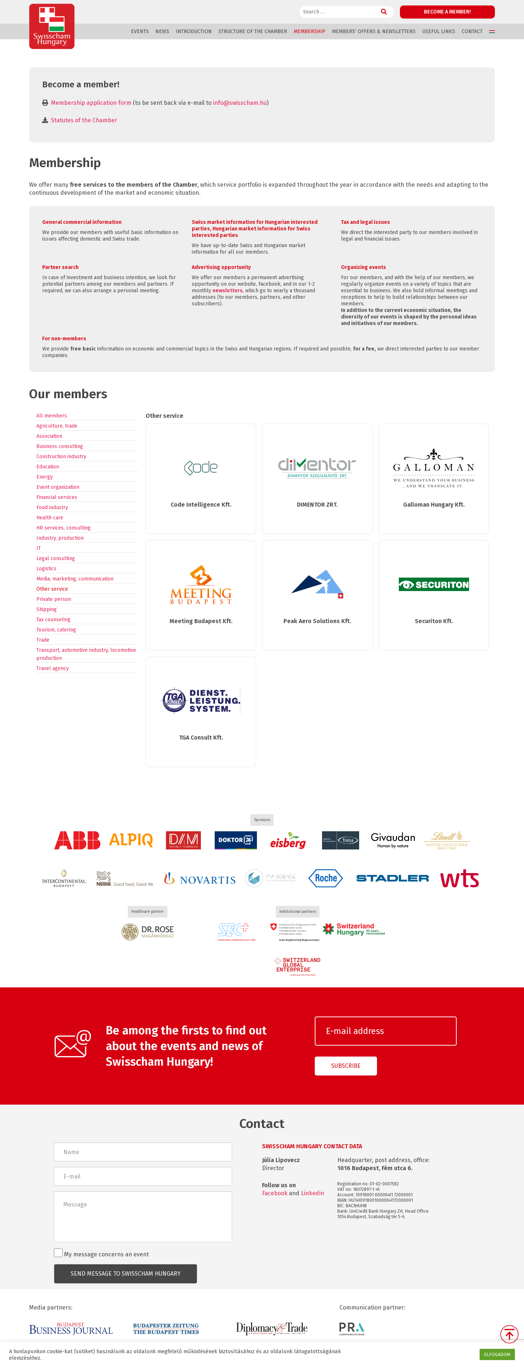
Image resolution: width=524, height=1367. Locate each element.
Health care (49, 518)
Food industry (52, 507)
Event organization (57, 487)
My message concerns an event (101, 1253)
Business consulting (59, 446)
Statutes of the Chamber (84, 120)
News (162, 31)
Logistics (46, 569)
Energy (44, 477)
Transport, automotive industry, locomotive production (86, 654)
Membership (309, 31)
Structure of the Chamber (252, 31)
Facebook (274, 1193)
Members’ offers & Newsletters (374, 31)
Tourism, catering (56, 630)
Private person (53, 599)
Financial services (56, 497)
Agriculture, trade (57, 426)
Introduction (194, 31)
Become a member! (447, 12)
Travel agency (52, 668)
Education (47, 467)
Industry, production (60, 538)
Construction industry (61, 456)
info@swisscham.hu (240, 102)
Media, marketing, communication (75, 579)
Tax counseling (53, 620)
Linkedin (312, 1193)
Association (49, 436)
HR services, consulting (63, 528)
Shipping (46, 609)
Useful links (438, 31)
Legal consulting (55, 558)
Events (140, 31)
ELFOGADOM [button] (497, 1354)
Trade (42, 640)
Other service (52, 589)
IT (38, 548)
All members (51, 416)
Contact (472, 31)
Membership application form (91, 102)
